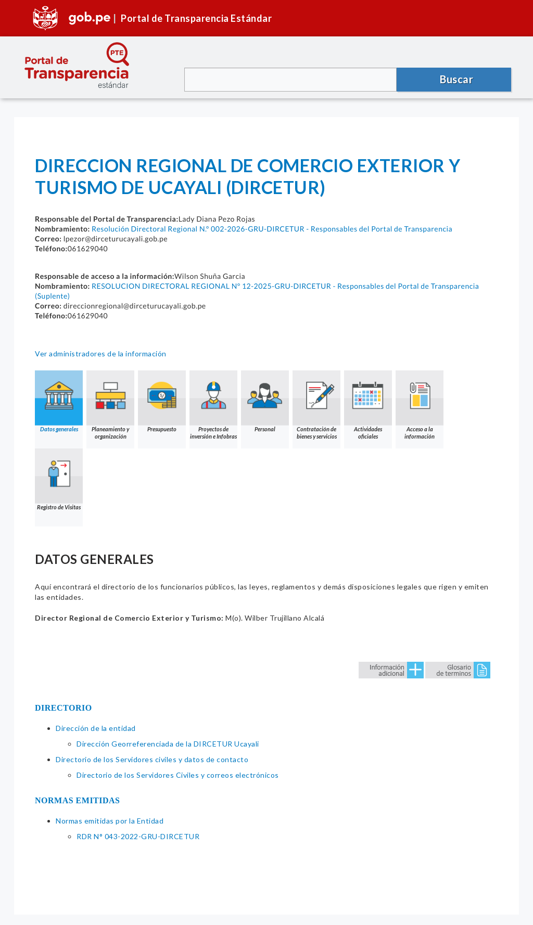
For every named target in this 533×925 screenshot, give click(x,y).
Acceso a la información (419, 405)
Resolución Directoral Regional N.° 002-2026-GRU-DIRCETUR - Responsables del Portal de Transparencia (272, 228)
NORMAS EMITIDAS (77, 800)
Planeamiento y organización (110, 405)
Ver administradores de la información (101, 353)
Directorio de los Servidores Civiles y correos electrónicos (178, 774)
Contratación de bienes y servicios (316, 405)
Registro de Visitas (59, 479)
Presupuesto (162, 401)
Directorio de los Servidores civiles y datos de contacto (152, 759)
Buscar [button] (456, 79)
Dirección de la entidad (96, 728)
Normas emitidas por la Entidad (109, 820)
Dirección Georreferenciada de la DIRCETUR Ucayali (168, 743)
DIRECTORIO (63, 707)
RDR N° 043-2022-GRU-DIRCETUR (138, 836)
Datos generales (59, 401)
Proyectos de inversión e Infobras (213, 405)
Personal (265, 401)
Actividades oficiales (368, 405)
